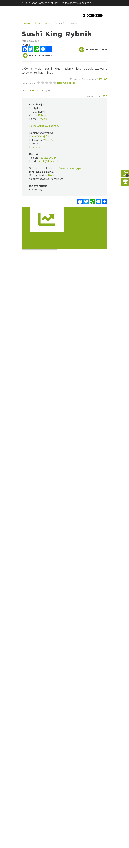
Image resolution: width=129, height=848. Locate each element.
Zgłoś (103, 79)
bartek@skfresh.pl (47, 161)
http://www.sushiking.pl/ (67, 168)
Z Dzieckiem (93, 15)
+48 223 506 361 (48, 157)
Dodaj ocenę (66, 83)
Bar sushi (53, 175)
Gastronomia (36, 147)
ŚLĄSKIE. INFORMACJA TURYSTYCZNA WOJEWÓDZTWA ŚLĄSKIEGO (56, 3)
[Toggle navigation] (94, 3)
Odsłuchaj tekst (93, 49)
